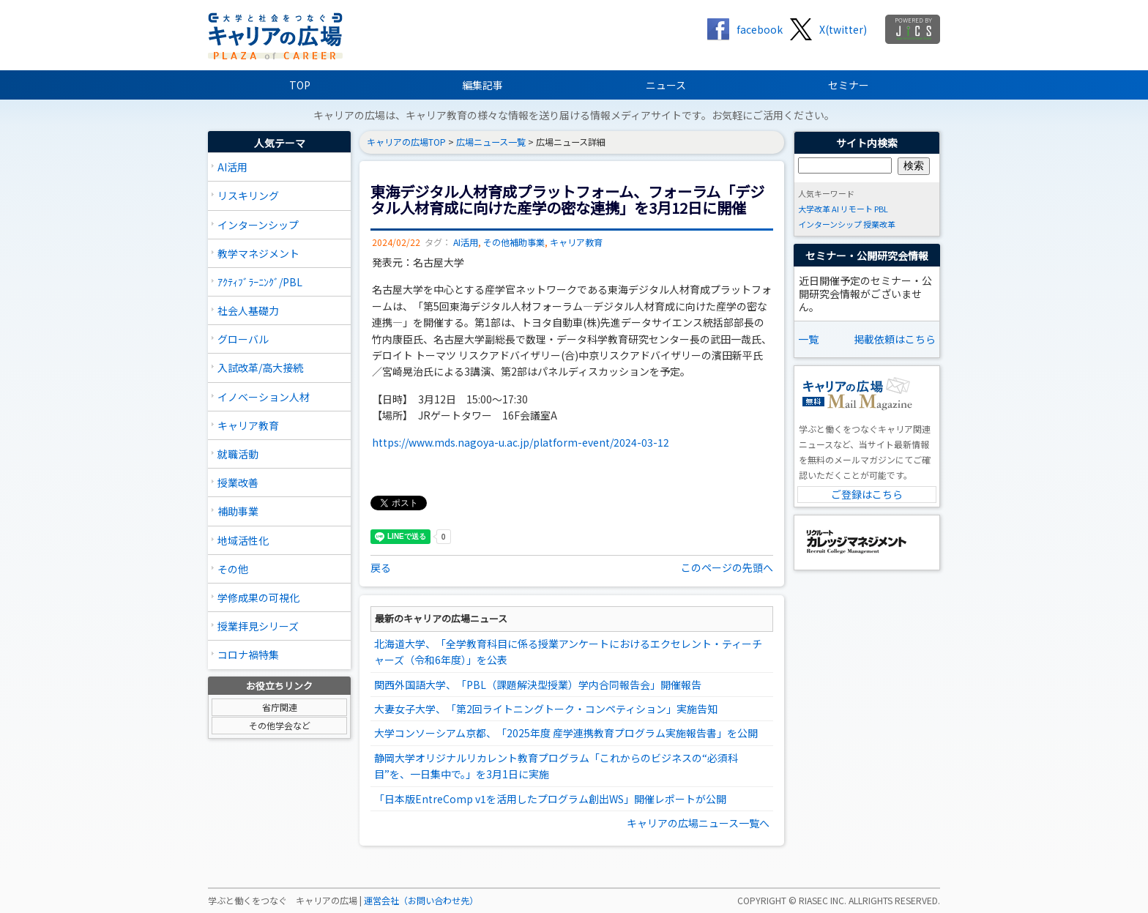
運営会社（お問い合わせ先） (421, 900)
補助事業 (237, 511)
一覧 (808, 339)
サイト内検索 (867, 142)
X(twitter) (843, 29)
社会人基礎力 (248, 310)
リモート (856, 209)
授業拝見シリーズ (258, 626)
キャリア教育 (248, 425)
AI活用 (232, 167)
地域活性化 (243, 540)
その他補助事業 (514, 242)
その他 (232, 568)
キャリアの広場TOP (406, 142)
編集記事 (482, 85)
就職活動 (237, 454)
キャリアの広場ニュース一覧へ (698, 823)
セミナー (848, 85)
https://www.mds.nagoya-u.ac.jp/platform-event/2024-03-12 (520, 442)
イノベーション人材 (263, 396)
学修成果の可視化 (258, 597)
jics (912, 29)
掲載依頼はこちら (895, 339)
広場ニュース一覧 (491, 142)
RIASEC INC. (822, 900)
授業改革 (879, 224)
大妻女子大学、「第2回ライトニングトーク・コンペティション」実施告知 (546, 708)
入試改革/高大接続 (260, 367)
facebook (760, 29)
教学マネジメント (258, 253)
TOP (299, 85)
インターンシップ (258, 224)
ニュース (666, 85)
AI (835, 209)
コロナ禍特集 (248, 654)
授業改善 (237, 482)
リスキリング (248, 195)
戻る (380, 567)
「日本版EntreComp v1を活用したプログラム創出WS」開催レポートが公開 (550, 798)
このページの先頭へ (727, 567)
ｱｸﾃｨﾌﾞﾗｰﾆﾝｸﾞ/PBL (259, 281)
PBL (881, 209)
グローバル (243, 339)
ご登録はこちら (867, 494)
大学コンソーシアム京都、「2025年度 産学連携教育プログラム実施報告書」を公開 (566, 733)
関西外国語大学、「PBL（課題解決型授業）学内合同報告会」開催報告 (537, 684)
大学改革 (814, 209)
